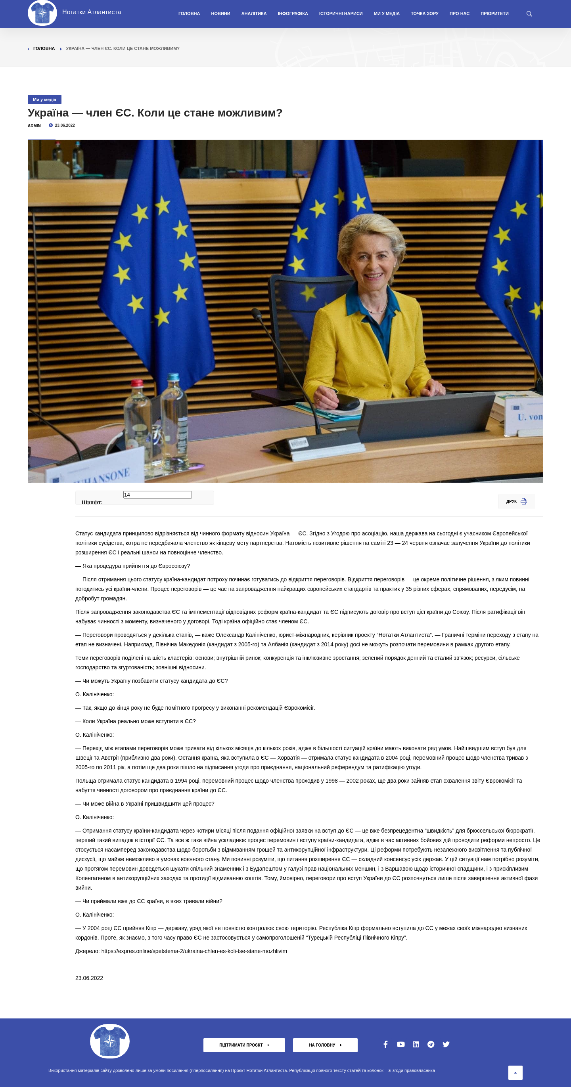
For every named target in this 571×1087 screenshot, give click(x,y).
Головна (189, 13)
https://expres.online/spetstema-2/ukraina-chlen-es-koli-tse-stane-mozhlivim (194, 951)
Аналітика (254, 13)
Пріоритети (495, 13)
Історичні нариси (341, 13)
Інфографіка (293, 13)
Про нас (459, 13)
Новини (220, 13)
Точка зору (425, 13)
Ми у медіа (387, 13)
